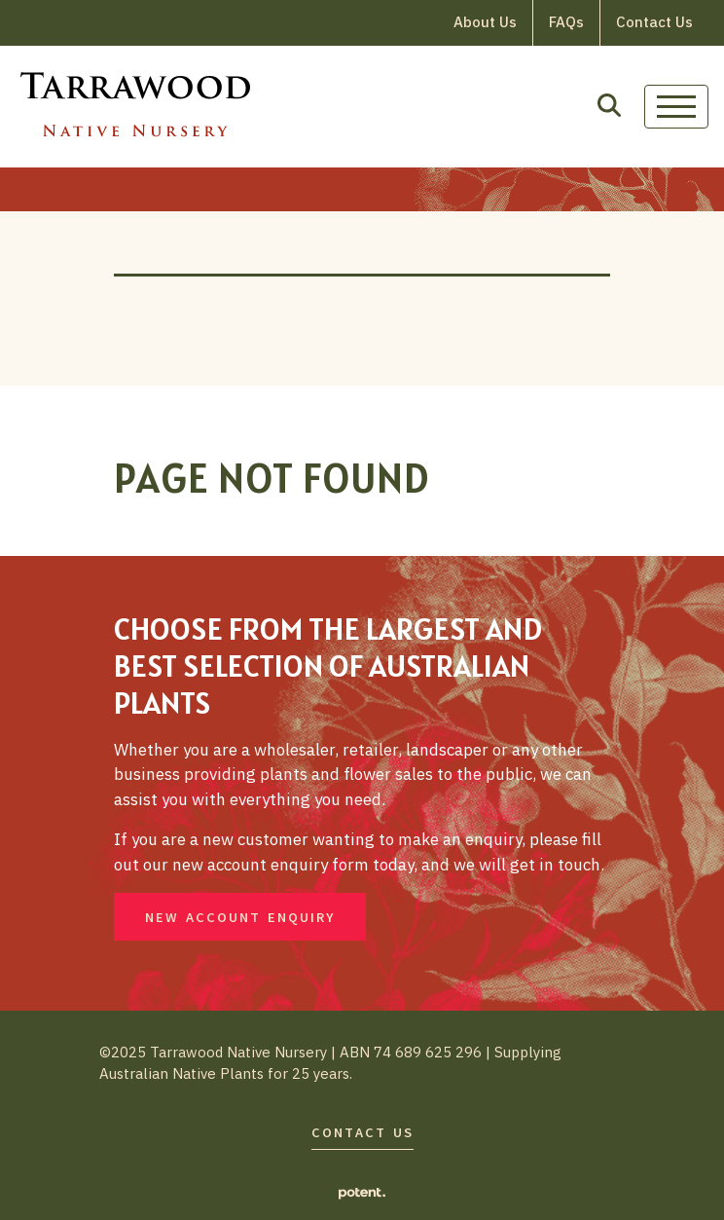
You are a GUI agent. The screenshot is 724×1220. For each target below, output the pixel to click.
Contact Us (654, 22)
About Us (485, 22)
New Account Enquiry (240, 917)
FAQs (566, 22)
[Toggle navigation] (676, 107)
